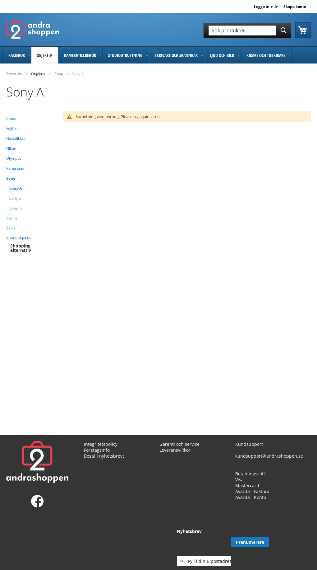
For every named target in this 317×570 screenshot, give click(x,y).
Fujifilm (12, 128)
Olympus (13, 158)
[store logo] (32, 29)
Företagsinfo (97, 450)
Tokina (12, 218)
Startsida (14, 74)
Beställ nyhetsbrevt (104, 456)
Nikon (11, 148)
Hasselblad (15, 138)
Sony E (15, 198)
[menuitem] (17, 55)
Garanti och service (179, 444)
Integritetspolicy (100, 444)
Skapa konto (294, 6)
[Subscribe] (292, 542)
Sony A (15, 188)
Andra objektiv (18, 238)
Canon (11, 118)
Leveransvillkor (175, 450)
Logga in (261, 6)
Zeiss (10, 228)
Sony (58, 74)
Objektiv (38, 74)
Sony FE (16, 208)
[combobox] (247, 30)
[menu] (158, 55)
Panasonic (15, 168)
